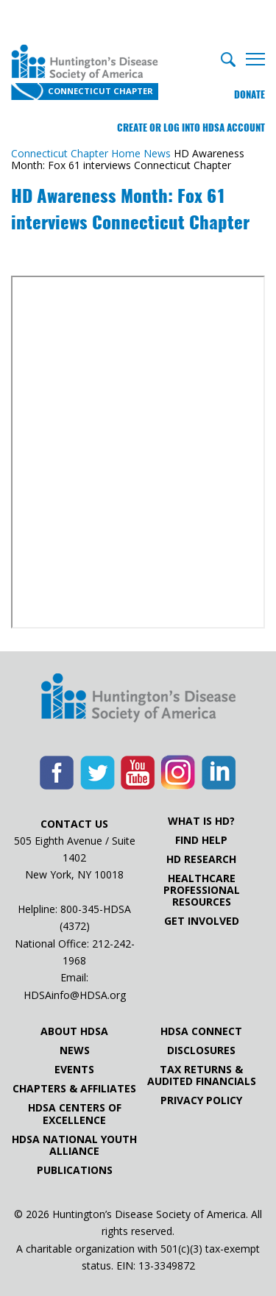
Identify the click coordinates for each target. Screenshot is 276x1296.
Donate (249, 94)
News (75, 1050)
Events (74, 1069)
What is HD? (201, 821)
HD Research (201, 859)
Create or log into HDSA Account (191, 127)
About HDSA (74, 1031)
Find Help (201, 840)
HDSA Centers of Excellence (74, 1113)
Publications (75, 1170)
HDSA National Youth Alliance (74, 1145)
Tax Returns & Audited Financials (201, 1075)
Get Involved (201, 921)
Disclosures (201, 1050)
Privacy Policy (201, 1100)
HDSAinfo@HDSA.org (75, 995)
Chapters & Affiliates (74, 1089)
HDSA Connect (201, 1031)
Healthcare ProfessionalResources (201, 890)
